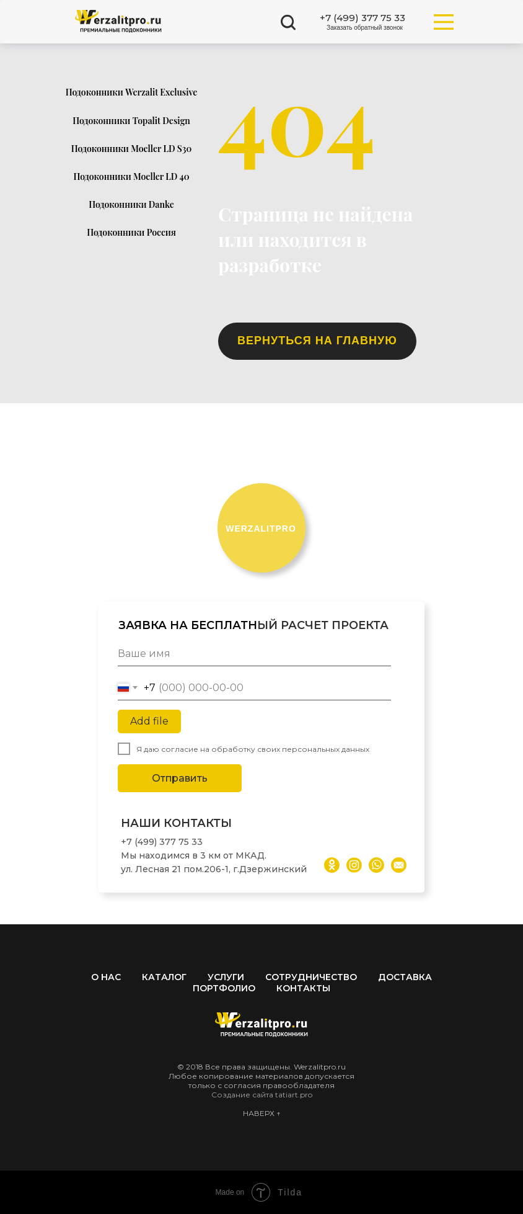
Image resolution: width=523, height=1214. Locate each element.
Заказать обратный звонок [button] (365, 27)
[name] (254, 653)
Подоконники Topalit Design (131, 121)
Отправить (180, 778)
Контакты (303, 988)
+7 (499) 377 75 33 (362, 18)
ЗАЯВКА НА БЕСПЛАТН (187, 625)
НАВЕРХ (259, 1113)
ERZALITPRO (261, 528)
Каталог (164, 977)
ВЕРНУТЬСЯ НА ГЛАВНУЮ (317, 340)
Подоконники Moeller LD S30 (131, 148)
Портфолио (224, 988)
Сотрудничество (311, 977)
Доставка (405, 977)
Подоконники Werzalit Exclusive (132, 92)
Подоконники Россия (131, 232)
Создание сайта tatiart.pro (261, 1094)
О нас (106, 977)
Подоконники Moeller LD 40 (132, 176)
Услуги (226, 977)
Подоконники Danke (131, 204)
